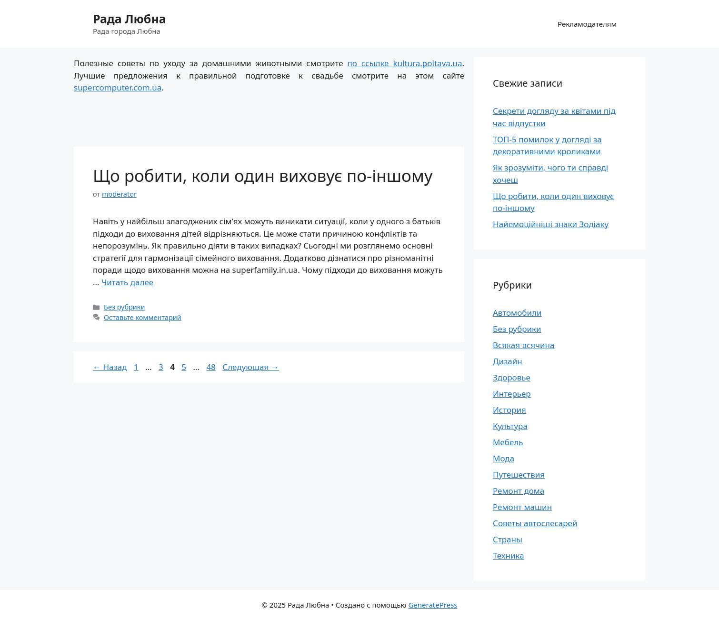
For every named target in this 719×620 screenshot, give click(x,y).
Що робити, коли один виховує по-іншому (263, 175)
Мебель (508, 442)
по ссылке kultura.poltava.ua (405, 63)
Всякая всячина (524, 345)
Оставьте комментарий (142, 317)
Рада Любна (129, 18)
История (509, 409)
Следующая (250, 366)
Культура (510, 425)
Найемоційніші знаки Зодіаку (551, 224)
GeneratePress (432, 605)
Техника (508, 555)
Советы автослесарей (535, 523)
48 (212, 366)
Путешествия (519, 474)
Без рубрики (124, 306)
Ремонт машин (522, 506)
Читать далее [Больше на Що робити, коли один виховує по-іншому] (127, 282)
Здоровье (511, 377)
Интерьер (512, 393)
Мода (503, 458)
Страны (507, 539)
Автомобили (517, 312)
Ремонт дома (518, 490)
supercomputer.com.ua (117, 87)
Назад (110, 366)
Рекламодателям (587, 24)
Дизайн (507, 361)
